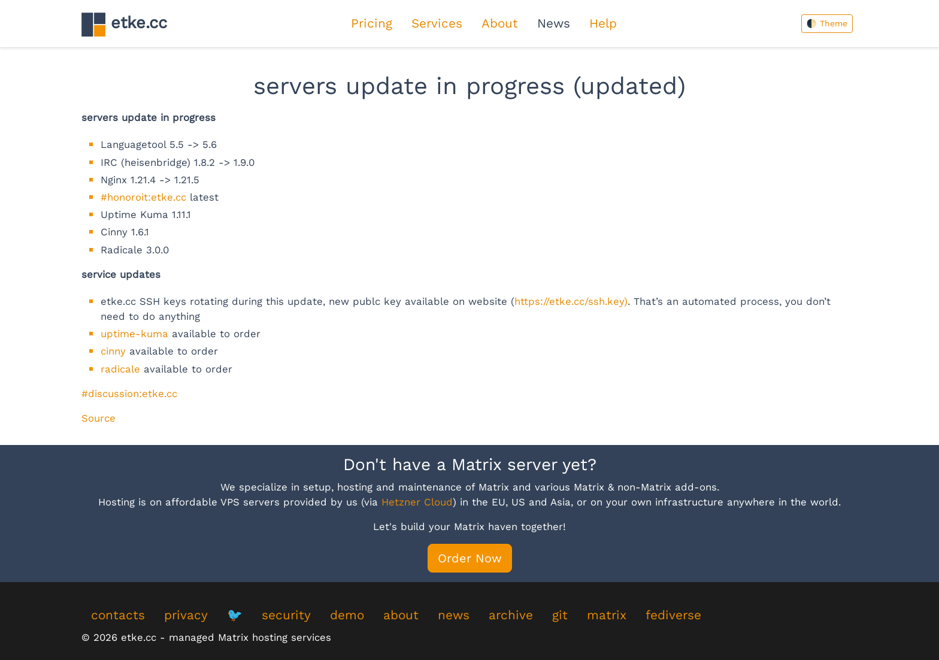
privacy (186, 615)
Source (98, 418)
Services (436, 23)
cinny (113, 351)
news (453, 615)
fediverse (673, 615)
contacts (118, 615)
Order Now (470, 558)
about (401, 615)
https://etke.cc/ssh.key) (571, 301)
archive (511, 615)
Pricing (371, 23)
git (560, 615)
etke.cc (124, 24)
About (499, 23)
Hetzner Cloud (417, 502)
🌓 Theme (827, 23)
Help (603, 23)
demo (347, 615)
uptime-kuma (134, 334)
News (553, 23)
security (286, 615)
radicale (120, 369)
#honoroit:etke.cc (143, 197)
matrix (606, 615)
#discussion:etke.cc (129, 393)
